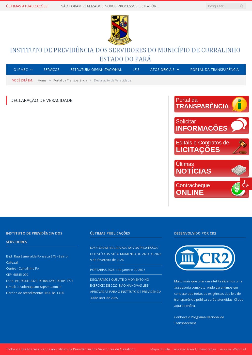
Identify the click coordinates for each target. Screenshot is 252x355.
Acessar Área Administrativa (195, 349)
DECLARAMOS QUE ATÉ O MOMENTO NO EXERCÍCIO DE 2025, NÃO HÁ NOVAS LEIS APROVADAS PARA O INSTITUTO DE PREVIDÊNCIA (125, 285)
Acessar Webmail (233, 349)
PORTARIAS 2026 (102, 269)
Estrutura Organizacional (96, 69)
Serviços (52, 69)
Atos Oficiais (162, 69)
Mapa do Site (160, 349)
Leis (136, 69)
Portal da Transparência (214, 69)
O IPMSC (21, 69)
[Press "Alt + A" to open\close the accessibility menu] (246, 184)
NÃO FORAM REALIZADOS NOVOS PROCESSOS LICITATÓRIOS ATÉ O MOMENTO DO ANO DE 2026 (111, 6)
